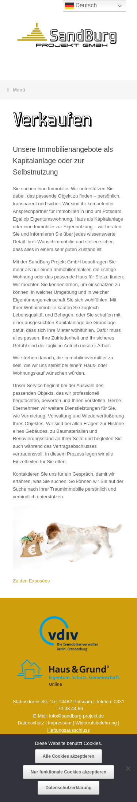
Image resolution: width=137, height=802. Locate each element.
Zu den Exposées (31, 581)
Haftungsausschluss (68, 730)
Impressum (59, 723)
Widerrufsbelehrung (96, 723)
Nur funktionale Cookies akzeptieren (68, 772)
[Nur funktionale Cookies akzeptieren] (128, 768)
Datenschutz (31, 723)
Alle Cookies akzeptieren (68, 756)
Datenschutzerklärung (68, 787)
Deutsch (81, 5)
